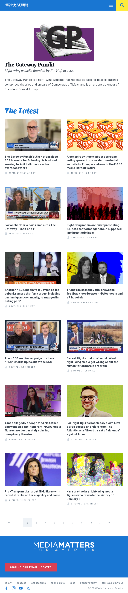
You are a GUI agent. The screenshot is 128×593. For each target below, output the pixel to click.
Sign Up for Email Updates (31, 566)
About (8, 583)
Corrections (38, 583)
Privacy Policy (88, 583)
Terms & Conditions (112, 583)
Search (122, 5)
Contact (21, 583)
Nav (109, 5)
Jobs (72, 583)
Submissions (58, 583)
